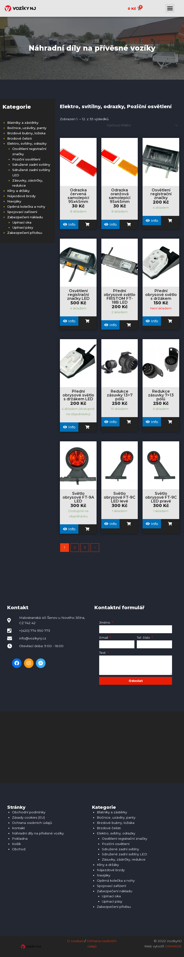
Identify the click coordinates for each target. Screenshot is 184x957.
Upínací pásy (22, 227)
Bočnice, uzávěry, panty (26, 128)
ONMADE (173, 946)
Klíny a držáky (18, 191)
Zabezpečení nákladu (25, 217)
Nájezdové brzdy (21, 196)
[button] (169, 8)
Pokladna (20, 838)
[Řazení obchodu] (141, 125)
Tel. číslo (144, 637)
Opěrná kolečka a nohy (26, 206)
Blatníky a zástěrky (23, 122)
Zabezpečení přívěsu (24, 233)
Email (104, 637)
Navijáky (14, 201)
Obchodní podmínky (28, 812)
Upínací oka (21, 222)
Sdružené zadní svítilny (31, 164)
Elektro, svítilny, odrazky (27, 143)
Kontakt (18, 828)
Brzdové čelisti (19, 138)
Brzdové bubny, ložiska (26, 133)
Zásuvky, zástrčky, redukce (123, 859)
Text (103, 653)
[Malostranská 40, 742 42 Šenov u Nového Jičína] (92, 747)
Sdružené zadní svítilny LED (124, 854)
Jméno (105, 622)
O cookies (75, 941)
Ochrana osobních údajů (32, 823)
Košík (16, 844)
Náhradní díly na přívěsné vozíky (38, 833)
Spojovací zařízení (22, 212)
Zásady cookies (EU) (28, 817)
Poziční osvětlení (26, 159)
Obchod (18, 849)
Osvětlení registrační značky (124, 838)
